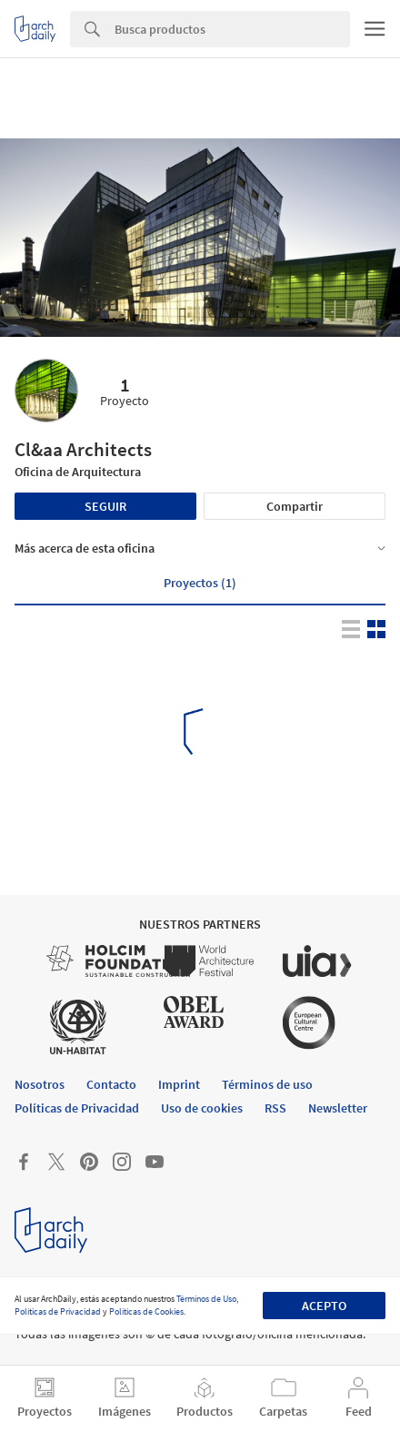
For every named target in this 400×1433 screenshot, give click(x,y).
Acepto (324, 1305)
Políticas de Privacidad (58, 1311)
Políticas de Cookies (146, 1311)
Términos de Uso (206, 1299)
